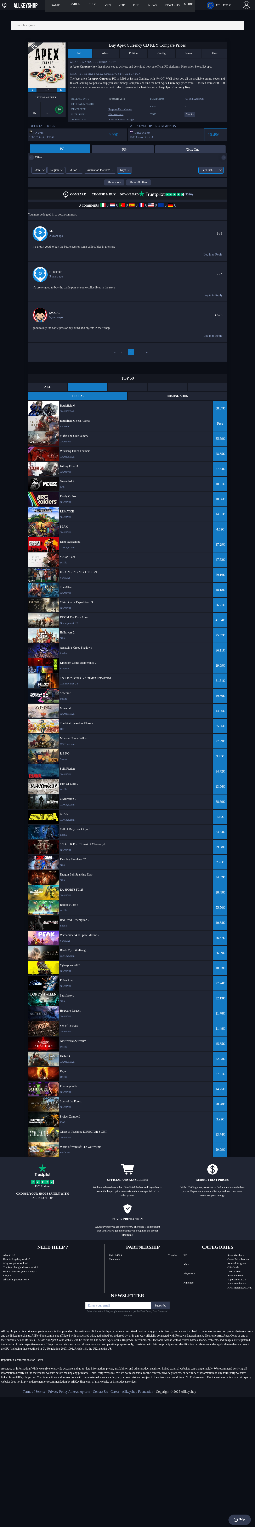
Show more (114, 182)
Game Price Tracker (238, 1259)
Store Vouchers (235, 1255)
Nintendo (188, 1282)
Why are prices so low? (15, 1263)
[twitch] (200, 1391)
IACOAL (54, 312)
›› (147, 352)
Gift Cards (233, 1267)
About (105, 53)
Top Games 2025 (236, 1279)
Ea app (130, 119)
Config (162, 53)
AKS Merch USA (236, 1283)
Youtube (172, 1255)
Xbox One (199, 98)
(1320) (166, 194)
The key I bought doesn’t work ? (20, 1267)
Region (54, 170)
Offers (36, 157)
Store (37, 170)
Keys (123, 170)
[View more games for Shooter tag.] (190, 116)
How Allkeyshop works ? (16, 1259)
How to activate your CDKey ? (19, 1271)
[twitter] (218, 1391)
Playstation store (116, 119)
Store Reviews (235, 1275)
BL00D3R (55, 272)
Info (79, 53)
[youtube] (224, 1391)
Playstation (189, 1273)
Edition (133, 53)
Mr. (51, 231)
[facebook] (212, 1391)
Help (239, 1520)
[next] (61, 90)
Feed (214, 53)
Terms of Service (34, 1391)
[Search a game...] (127, 25)
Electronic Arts (115, 114)
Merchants (114, 1259)
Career (114, 1391)
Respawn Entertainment (120, 109)
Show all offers (138, 182)
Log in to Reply (213, 254)
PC (185, 1255)
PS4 (191, 98)
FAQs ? (7, 1275)
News (188, 53)
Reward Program (236, 1263)
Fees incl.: (210, 170)
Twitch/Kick (115, 1255)
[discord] (206, 1391)
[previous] (32, 90)
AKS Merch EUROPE (239, 1287)
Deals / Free (233, 1271)
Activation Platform (98, 170)
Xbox (186, 1264)
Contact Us (100, 1391)
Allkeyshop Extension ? (16, 1279)
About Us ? (9, 1255)
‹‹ (115, 352)
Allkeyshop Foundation (137, 1391)
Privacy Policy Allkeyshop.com (69, 1391)
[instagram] (229, 1391)
